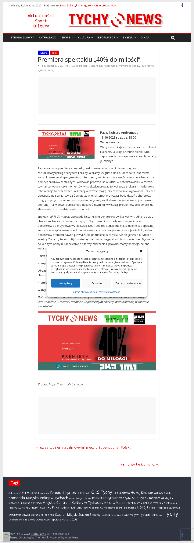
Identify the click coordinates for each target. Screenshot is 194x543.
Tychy (51, 70)
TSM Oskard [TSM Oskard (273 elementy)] (156, 514)
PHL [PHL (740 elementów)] (48, 507)
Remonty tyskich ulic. (139, 464)
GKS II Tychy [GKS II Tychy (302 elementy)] (84, 492)
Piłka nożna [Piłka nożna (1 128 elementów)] (60, 507)
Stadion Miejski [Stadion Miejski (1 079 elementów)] (66, 514)
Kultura (84, 37)
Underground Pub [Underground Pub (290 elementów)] (18, 519)
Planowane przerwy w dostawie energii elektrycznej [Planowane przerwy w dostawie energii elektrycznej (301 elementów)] (109, 507)
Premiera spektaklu (128, 65)
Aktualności (48, 37)
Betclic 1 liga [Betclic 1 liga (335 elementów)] (22, 492)
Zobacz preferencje (128, 283)
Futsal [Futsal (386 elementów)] (74, 493)
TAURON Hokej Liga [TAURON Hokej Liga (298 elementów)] (111, 514)
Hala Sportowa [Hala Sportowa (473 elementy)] (121, 493)
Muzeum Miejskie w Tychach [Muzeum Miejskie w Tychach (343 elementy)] (146, 502)
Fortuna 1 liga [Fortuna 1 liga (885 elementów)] (60, 493)
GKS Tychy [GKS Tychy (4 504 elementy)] (101, 492)
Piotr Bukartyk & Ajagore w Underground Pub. (88, 5)
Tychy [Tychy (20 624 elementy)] (170, 513)
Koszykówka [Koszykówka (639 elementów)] (110, 498)
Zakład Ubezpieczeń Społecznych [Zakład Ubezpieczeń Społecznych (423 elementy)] (47, 519)
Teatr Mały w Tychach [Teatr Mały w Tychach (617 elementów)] (136, 514)
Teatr (54, 52)
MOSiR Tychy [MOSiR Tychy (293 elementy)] (108, 503)
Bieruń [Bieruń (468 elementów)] (34, 493)
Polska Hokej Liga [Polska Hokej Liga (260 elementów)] (157, 507)
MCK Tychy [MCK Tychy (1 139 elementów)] (140, 498)
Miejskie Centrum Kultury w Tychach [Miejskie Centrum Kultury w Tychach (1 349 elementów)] (71, 502)
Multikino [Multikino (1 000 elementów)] (123, 502)
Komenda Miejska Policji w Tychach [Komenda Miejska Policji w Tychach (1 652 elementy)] (38, 497)
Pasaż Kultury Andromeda (103, 65)
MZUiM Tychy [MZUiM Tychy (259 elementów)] (168, 503)
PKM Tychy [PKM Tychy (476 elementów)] (76, 507)
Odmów (97, 283)
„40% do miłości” (78, 65)
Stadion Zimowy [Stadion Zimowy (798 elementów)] (89, 515)
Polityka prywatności (109, 292)
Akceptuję (65, 283)
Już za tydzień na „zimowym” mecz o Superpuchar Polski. (83, 447)
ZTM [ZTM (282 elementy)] (69, 519)
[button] (141, 251)
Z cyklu (128, 37)
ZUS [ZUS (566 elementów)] (74, 519)
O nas (145, 37)
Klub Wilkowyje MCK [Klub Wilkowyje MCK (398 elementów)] (159, 493)
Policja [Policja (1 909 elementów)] (142, 507)
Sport (66, 37)
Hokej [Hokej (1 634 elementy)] (135, 492)
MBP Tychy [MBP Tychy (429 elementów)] (125, 498)
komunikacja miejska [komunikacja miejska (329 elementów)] (80, 498)
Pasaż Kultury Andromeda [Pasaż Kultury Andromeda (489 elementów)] (29, 507)
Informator (106, 37)
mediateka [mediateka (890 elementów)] (156, 498)
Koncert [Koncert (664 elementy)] (97, 498)
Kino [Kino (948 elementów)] (144, 493)
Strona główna (22, 37)
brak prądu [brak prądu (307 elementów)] (43, 492)
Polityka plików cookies (84, 292)
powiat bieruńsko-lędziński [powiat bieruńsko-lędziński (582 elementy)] (38, 514)
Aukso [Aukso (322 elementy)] (12, 492)
